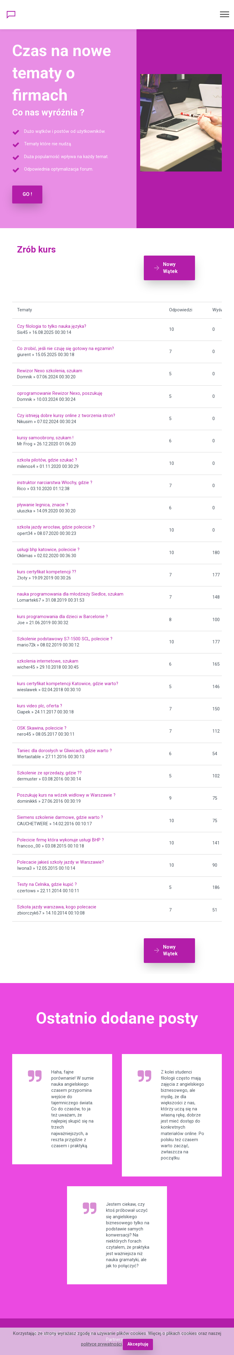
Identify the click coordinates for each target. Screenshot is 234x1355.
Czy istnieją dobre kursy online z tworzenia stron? (66, 415)
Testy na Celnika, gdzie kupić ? (47, 884)
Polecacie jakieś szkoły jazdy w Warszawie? (60, 862)
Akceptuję (137, 1344)
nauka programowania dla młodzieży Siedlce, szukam (70, 594)
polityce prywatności (101, 1344)
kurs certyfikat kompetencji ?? (46, 572)
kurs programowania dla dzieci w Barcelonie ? (62, 616)
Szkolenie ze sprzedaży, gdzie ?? (49, 773)
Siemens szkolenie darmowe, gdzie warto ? (60, 817)
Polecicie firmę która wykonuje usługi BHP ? (60, 840)
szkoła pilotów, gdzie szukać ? (47, 460)
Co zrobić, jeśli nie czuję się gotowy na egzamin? (65, 348)
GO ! (27, 194)
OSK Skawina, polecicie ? (41, 728)
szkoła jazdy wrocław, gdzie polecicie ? (56, 527)
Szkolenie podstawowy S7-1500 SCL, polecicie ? (64, 639)
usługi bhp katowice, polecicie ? (48, 549)
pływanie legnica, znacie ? (42, 505)
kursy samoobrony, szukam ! (45, 437)
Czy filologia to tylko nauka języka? (51, 326)
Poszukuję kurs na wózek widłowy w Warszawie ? (66, 795)
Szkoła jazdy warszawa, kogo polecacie (56, 907)
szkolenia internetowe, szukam (47, 661)
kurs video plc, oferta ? (39, 706)
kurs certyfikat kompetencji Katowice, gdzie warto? (67, 683)
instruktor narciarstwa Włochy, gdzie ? (54, 482)
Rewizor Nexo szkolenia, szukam (49, 370)
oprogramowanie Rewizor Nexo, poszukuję (59, 393)
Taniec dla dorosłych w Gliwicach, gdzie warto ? (64, 750)
